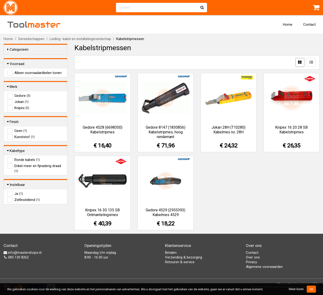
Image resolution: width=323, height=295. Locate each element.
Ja (18, 194)
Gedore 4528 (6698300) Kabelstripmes (102, 129)
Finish (13, 121)
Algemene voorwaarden (264, 267)
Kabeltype (16, 150)
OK (311, 289)
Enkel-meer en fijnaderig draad (37, 166)
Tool (34, 24)
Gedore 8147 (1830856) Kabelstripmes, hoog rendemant (165, 132)
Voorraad (15, 63)
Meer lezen (296, 289)
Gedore (22, 96)
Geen (20, 131)
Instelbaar (16, 184)
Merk (12, 86)
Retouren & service (180, 262)
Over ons (253, 257)
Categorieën (18, 49)
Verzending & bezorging (183, 257)
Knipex (21, 108)
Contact (309, 24)
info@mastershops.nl (22, 252)
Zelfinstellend (27, 200)
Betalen (171, 252)
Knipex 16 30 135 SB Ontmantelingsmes (102, 212)
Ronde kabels (27, 160)
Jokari (21, 102)
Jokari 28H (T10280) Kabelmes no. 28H (228, 129)
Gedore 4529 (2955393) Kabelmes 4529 (165, 212)
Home (287, 24)
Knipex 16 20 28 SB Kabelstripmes (291, 129)
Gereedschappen (31, 39)
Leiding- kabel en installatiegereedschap (80, 39)
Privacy (251, 262)
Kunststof (24, 137)
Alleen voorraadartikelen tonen (38, 73)
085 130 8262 (16, 257)
